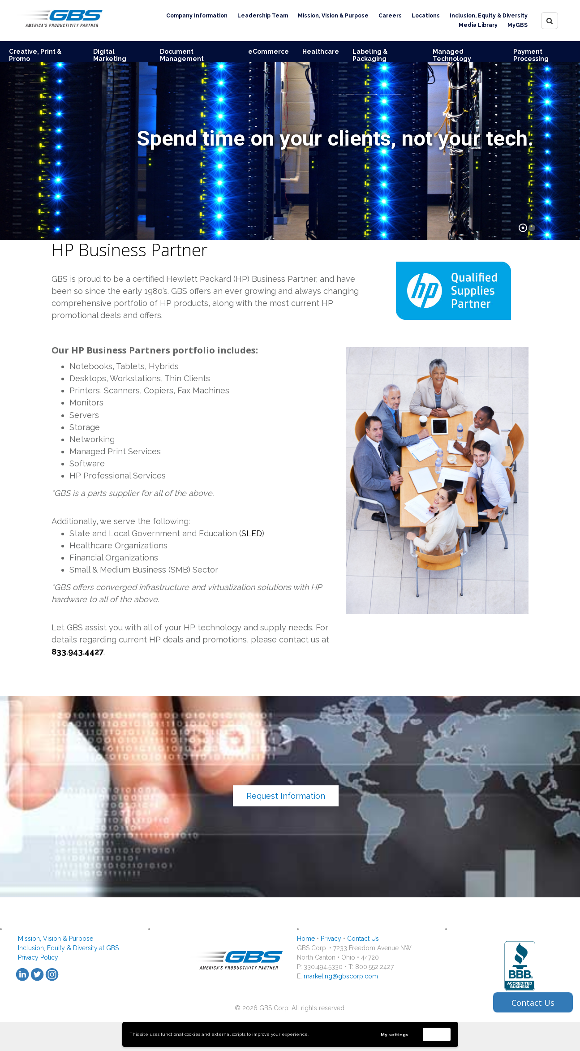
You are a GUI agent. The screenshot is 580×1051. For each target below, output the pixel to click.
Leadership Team (262, 16)
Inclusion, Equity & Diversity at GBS (68, 948)
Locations (426, 16)
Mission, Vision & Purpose (333, 16)
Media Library (478, 25)
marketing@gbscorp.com (341, 976)
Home (306, 938)
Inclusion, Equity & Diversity (489, 16)
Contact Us (363, 938)
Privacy (331, 938)
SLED (251, 533)
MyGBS (517, 25)
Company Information (197, 16)
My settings (394, 1034)
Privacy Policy (38, 957)
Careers (390, 16)
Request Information (285, 796)
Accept (436, 1034)
